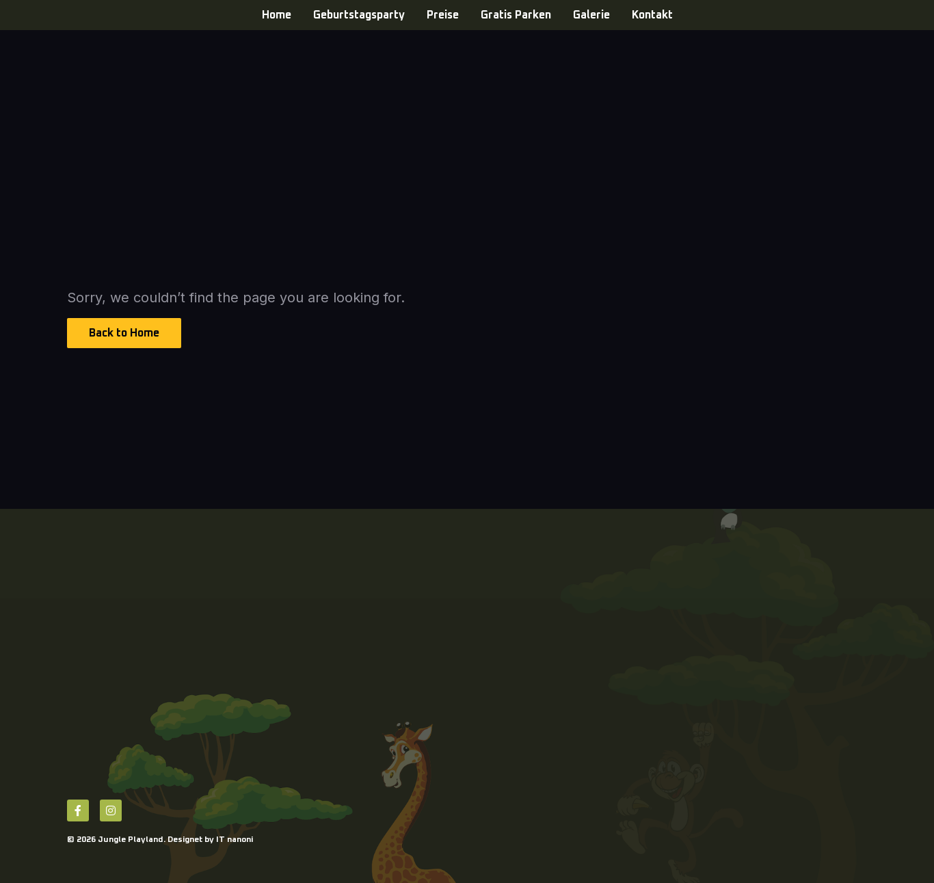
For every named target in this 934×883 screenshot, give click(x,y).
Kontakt (652, 15)
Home (276, 15)
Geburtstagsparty (359, 15)
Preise (443, 15)
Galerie (591, 15)
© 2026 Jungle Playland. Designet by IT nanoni (160, 840)
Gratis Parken (516, 15)
